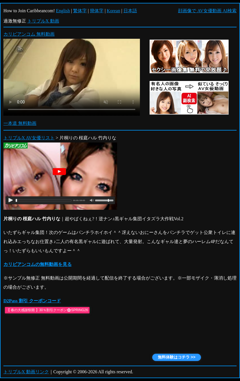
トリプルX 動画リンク (26, 371)
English (63, 10)
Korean (113, 10)
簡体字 (97, 10)
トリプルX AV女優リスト (29, 137)
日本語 (130, 10)
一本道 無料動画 (19, 123)
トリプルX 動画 (43, 21)
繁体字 (80, 10)
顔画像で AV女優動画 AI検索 (207, 10)
